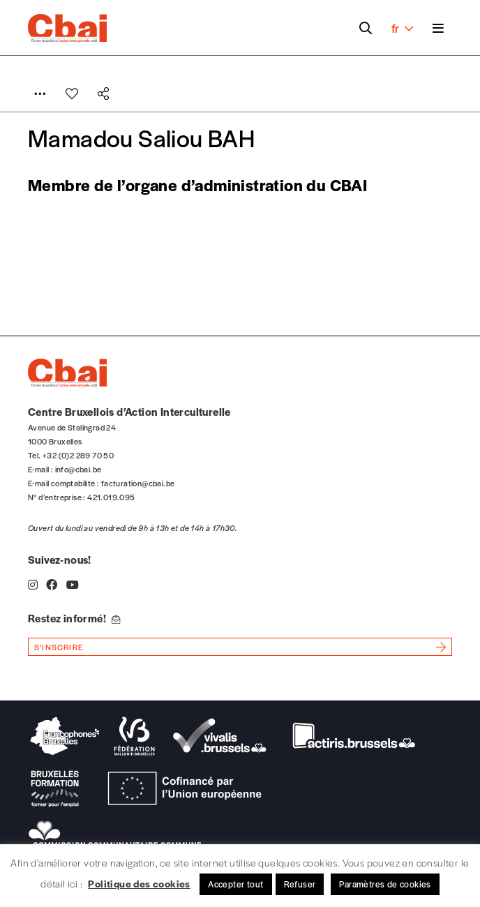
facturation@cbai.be (138, 482)
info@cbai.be (78, 468)
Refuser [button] (300, 884)
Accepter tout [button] (235, 884)
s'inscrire (59, 646)
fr (402, 28)
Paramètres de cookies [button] (384, 884)
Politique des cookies (139, 883)
